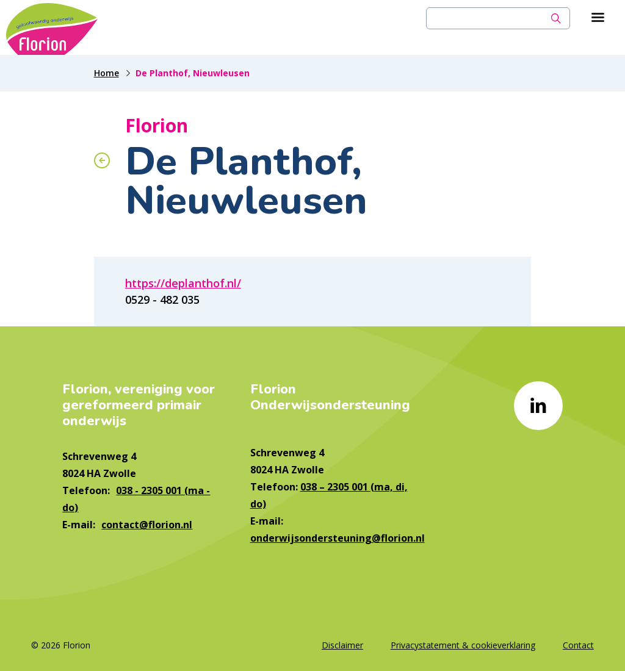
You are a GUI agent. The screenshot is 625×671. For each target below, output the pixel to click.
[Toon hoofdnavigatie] (597, 18)
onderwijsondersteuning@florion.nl (337, 538)
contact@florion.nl (146, 524)
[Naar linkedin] (538, 405)
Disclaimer (342, 645)
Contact (578, 645)
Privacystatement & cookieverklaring (463, 645)
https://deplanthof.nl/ (183, 283)
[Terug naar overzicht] (102, 160)
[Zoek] (556, 18)
